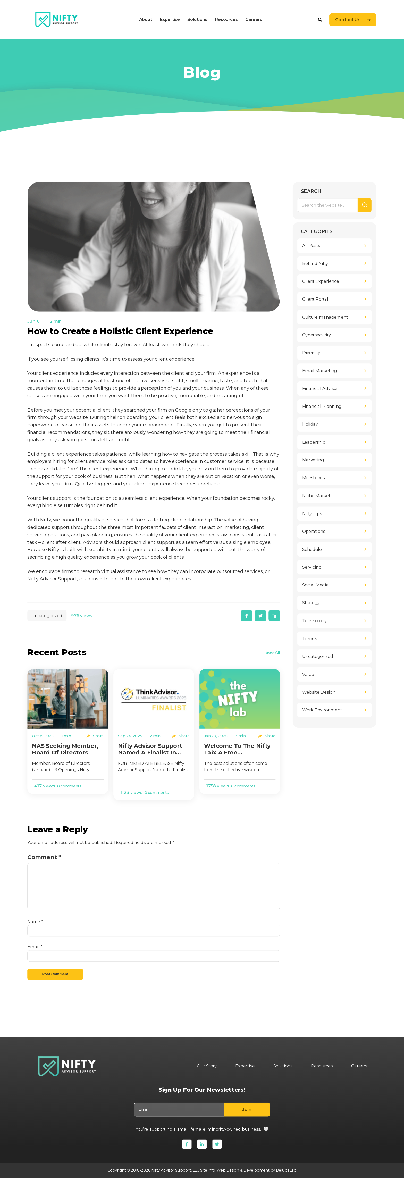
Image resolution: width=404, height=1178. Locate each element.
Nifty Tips (312, 513)
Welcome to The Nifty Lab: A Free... (237, 749)
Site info (207, 1170)
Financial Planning (321, 406)
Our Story (207, 1066)
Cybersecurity (316, 335)
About (145, 19)
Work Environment (322, 710)
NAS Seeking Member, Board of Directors (65, 749)
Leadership (313, 442)
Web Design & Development (243, 1170)
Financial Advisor (320, 388)
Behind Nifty (315, 263)
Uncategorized (47, 615)
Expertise (170, 19)
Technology (314, 620)
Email (35, 946)
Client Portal (315, 299)
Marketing (313, 460)
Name (35, 921)
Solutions (197, 19)
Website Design (318, 692)
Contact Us (347, 19)
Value (308, 674)
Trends (309, 638)
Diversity (311, 352)
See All (273, 652)
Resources (226, 19)
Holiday (310, 424)
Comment (44, 857)
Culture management (325, 317)
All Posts (311, 245)
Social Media (315, 585)
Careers (253, 19)
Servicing (312, 567)
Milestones (313, 477)
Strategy (311, 602)
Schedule (312, 549)
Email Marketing (319, 370)
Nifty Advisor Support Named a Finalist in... (150, 749)
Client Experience (320, 281)
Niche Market (316, 495)
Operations (313, 531)
